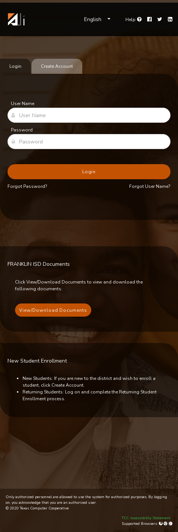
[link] (15, 19)
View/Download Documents (53, 310)
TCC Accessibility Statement (146, 518)
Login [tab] (15, 66)
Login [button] (89, 172)
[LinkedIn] (170, 19)
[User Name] (89, 115)
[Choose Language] (97, 19)
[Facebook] (149, 19)
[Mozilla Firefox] (161, 523)
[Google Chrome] (166, 523)
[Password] (89, 141)
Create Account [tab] (57, 66)
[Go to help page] (133, 19)
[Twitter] (159, 19)
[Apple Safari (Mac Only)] (170, 523)
